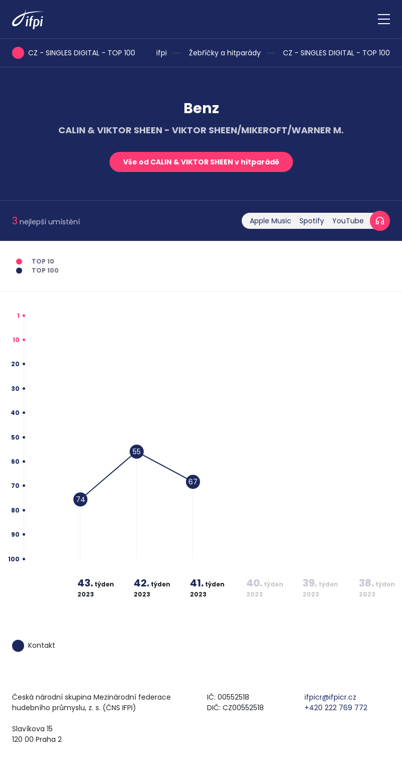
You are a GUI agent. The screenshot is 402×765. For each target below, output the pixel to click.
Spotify (311, 221)
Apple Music (270, 221)
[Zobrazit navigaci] (384, 19)
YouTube (348, 221)
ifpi (161, 53)
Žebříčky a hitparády (225, 53)
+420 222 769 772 (336, 708)
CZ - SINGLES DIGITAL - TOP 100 (336, 53)
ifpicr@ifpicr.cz (330, 697)
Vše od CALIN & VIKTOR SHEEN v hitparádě (201, 162)
